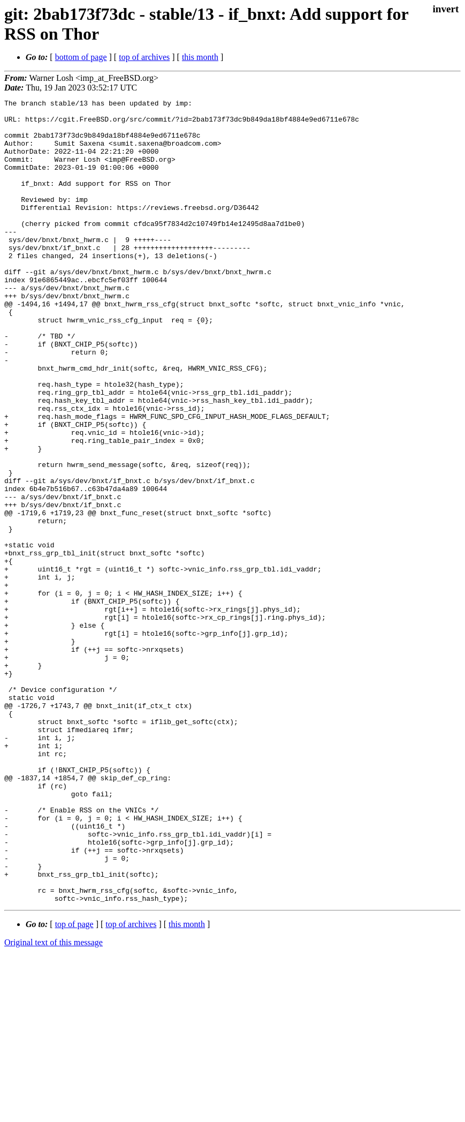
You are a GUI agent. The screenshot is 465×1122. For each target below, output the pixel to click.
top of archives (144, 57)
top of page (74, 1084)
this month (200, 57)
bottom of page (81, 57)
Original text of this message (53, 1103)
